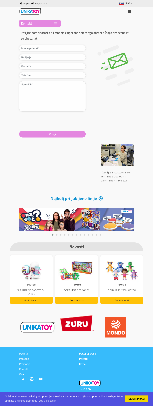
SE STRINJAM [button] (137, 398)
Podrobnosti (31, 300)
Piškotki (83, 359)
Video (22, 374)
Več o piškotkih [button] (47, 400)
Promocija (24, 364)
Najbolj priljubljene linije (73, 198)
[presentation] (44, 120)
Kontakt (23, 369)
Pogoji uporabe (87, 354)
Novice (83, 364)
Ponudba (24, 359)
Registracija (41, 3)
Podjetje (23, 354)
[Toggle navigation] (56, 24)
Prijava (26, 3)
